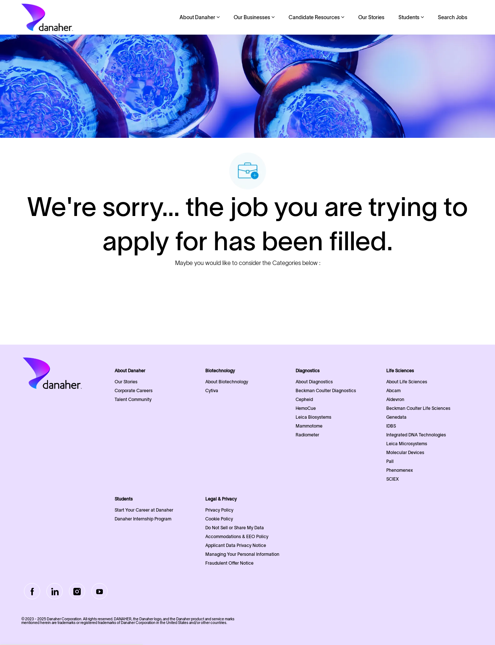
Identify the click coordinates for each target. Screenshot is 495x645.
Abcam (393, 390)
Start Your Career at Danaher (144, 510)
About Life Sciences (406, 381)
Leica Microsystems (406, 443)
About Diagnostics (314, 381)
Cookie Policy (219, 518)
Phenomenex (399, 470)
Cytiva (211, 390)
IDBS (391, 425)
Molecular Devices (405, 452)
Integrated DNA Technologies (416, 434)
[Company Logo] (47, 17)
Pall (390, 461)
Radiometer (307, 434)
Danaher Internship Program (143, 518)
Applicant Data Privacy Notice (235, 545)
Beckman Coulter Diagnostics (326, 390)
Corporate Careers (134, 390)
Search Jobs (452, 17)
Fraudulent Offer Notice (229, 563)
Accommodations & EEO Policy (236, 536)
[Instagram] (77, 591)
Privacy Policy (219, 510)
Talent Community (133, 399)
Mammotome (309, 425)
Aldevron (395, 399)
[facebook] (32, 591)
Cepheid (304, 399)
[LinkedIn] (54, 591)
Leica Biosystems (313, 417)
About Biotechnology (226, 381)
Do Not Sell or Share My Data (234, 527)
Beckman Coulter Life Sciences (418, 408)
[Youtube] (99, 591)
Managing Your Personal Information (242, 554)
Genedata (396, 417)
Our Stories (371, 17)
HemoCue (306, 408)
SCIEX (392, 479)
